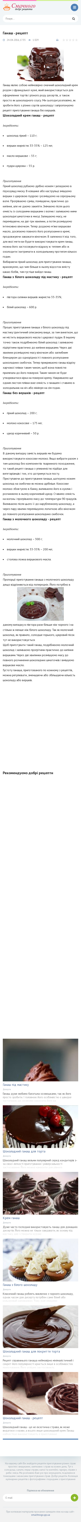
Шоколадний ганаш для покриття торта (31, 1351)
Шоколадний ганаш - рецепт (23, 1418)
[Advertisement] (40, 724)
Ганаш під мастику (16, 1085)
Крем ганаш (11, 1218)
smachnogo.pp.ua (40, 1514)
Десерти (7, 1089)
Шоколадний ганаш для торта (24, 1151)
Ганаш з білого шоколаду (20, 1285)
